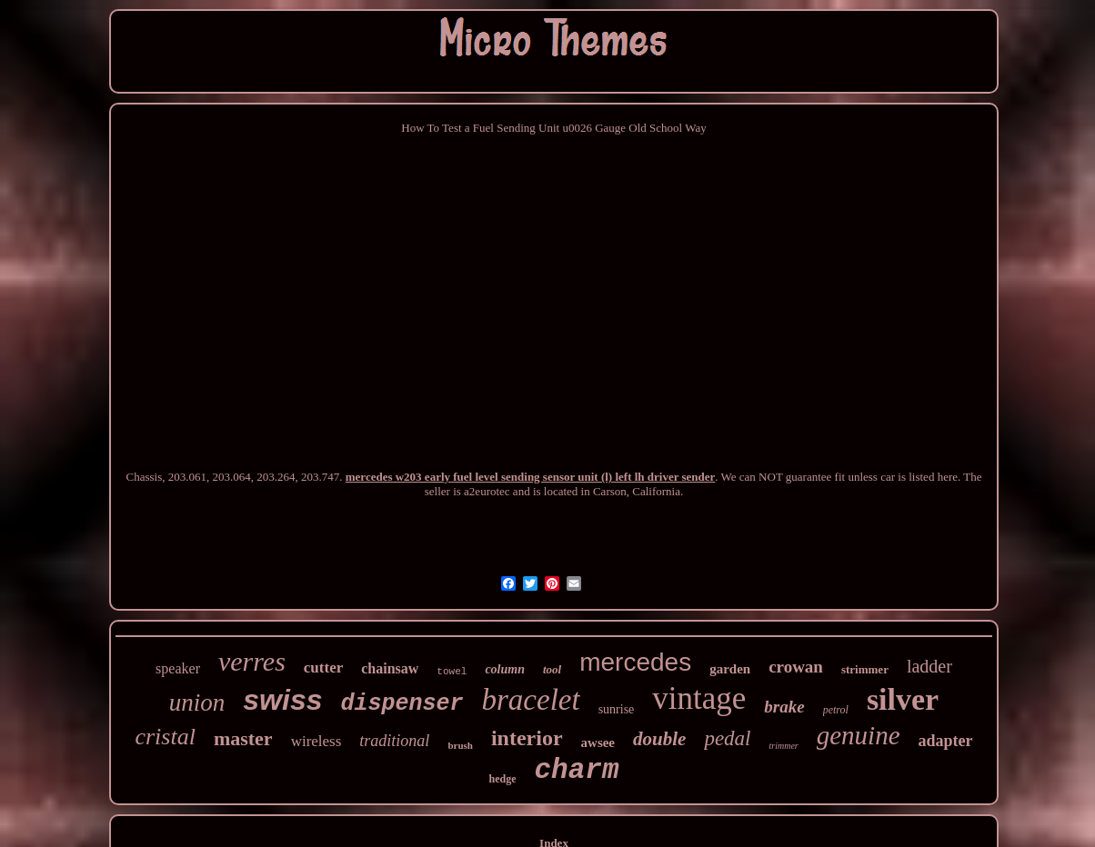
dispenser (401, 704)
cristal (165, 736)
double (659, 739)
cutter (323, 667)
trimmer (784, 746)
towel (452, 671)
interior (527, 738)
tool (552, 669)
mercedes (635, 662)
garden (729, 669)
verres (252, 661)
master (243, 738)
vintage (699, 698)
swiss (282, 699)
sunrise (616, 709)
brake (784, 706)
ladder (929, 666)
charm (576, 770)
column (505, 669)
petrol (836, 709)
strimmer (865, 669)
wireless (316, 741)
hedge (502, 778)
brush (460, 745)
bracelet (531, 699)
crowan (796, 666)
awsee (598, 742)
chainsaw (389, 668)
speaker (178, 668)
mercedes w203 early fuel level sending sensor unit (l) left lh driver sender (531, 476)
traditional (394, 741)
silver (903, 699)
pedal (727, 738)
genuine (858, 735)
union (197, 702)
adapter (946, 741)
